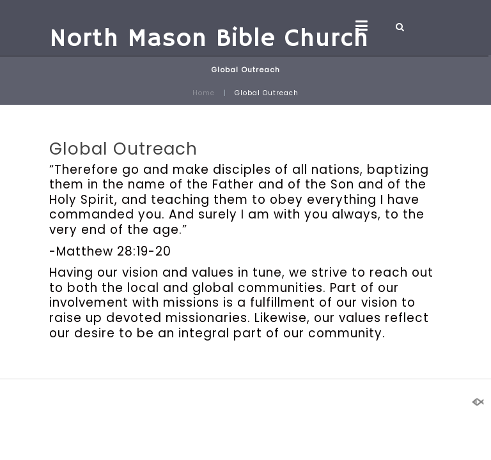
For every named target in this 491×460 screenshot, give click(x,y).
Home (203, 93)
